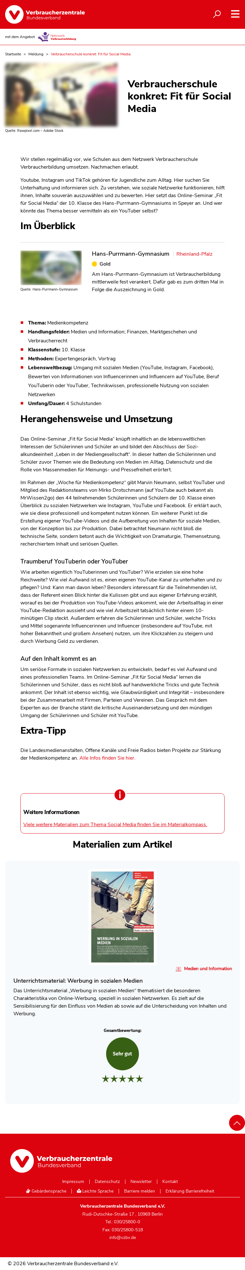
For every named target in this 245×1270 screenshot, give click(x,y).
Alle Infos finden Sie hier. (107, 758)
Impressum (73, 1181)
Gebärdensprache (46, 1191)
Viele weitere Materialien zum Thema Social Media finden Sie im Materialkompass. (115, 824)
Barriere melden (139, 1191)
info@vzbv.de (122, 1237)
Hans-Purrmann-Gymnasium (130, 254)
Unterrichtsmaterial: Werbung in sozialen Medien (78, 981)
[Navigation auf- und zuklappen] (235, 14)
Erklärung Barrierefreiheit (190, 1191)
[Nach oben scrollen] (237, 1123)
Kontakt (170, 1181)
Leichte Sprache (95, 1191)
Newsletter (141, 1181)
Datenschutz (107, 1181)
